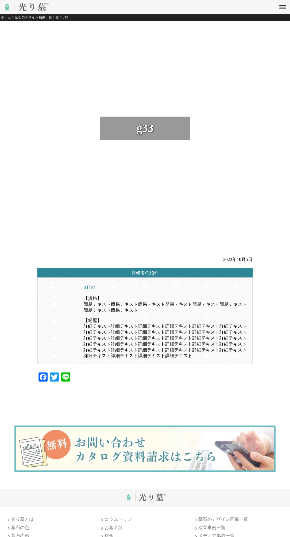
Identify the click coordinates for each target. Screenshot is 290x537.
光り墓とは (22, 519)
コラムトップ (118, 519)
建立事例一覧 (211, 527)
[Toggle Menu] (282, 7)
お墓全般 (114, 527)
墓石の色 (20, 527)
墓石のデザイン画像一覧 (223, 519)
